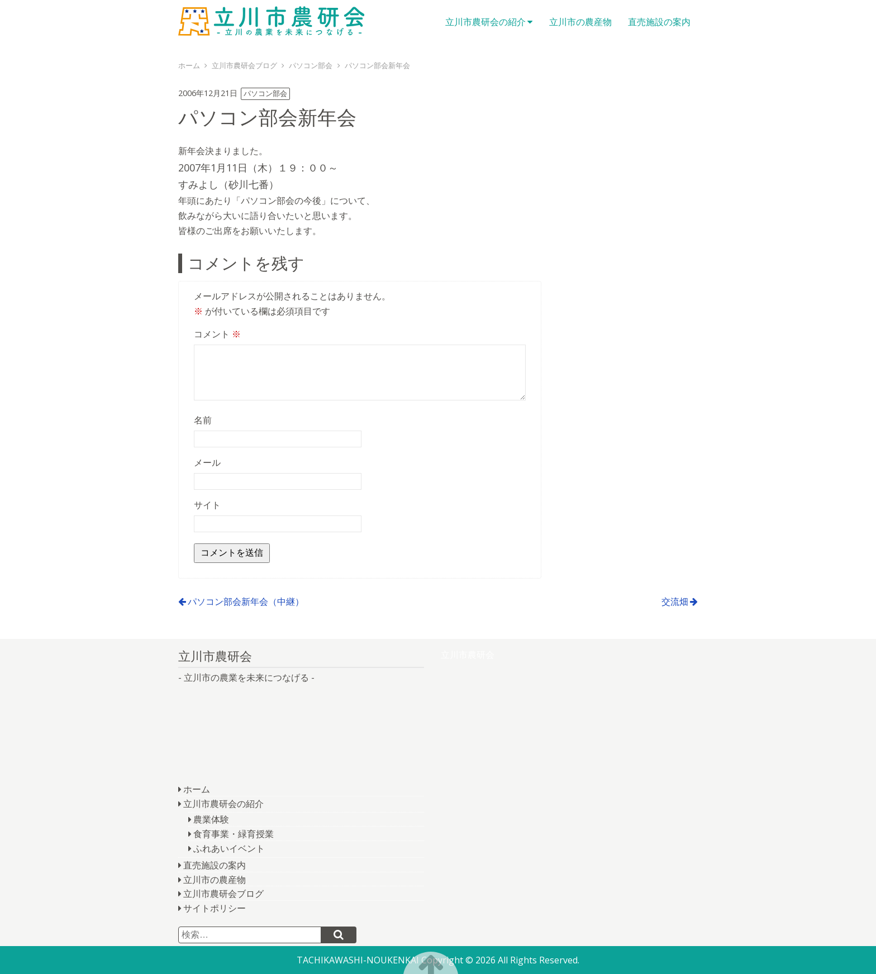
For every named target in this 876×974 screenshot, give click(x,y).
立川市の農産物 (580, 22)
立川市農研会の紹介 (485, 22)
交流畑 (674, 601)
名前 (203, 420)
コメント (217, 334)
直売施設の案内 (659, 22)
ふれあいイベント (229, 848)
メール (207, 462)
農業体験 (211, 819)
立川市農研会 (278, 22)
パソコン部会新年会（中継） (246, 601)
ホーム (196, 789)
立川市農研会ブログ (223, 893)
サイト (207, 505)
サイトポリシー (214, 908)
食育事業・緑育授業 (233, 834)
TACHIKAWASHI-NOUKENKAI (358, 960)
